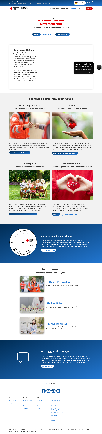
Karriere (58, 8)
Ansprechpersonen (56, 400)
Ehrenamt (25, 405)
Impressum (54, 415)
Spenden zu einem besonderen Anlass (23, 214)
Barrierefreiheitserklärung (57, 403)
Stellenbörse (26, 408)
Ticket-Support (55, 417)
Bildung (63, 8)
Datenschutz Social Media (57, 412)
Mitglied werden (13, 403)
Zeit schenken (48, 34)
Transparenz (40, 408)
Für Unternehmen (62, 34)
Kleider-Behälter (56, 323)
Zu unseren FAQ (47, 366)
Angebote (52, 8)
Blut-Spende (54, 303)
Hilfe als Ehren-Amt (58, 282)
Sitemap (53, 423)
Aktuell (68, 8)
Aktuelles (39, 400)
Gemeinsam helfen (48, 250)
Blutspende (26, 403)
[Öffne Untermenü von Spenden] (51, 12)
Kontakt (53, 420)
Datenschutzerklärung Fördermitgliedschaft (56, 409)
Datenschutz (54, 405)
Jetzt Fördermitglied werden (20, 153)
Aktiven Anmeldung (28, 400)
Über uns (79, 8)
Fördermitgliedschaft (70, 214)
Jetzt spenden (12, 400)
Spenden (73, 8)
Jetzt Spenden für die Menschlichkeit (65, 153)
